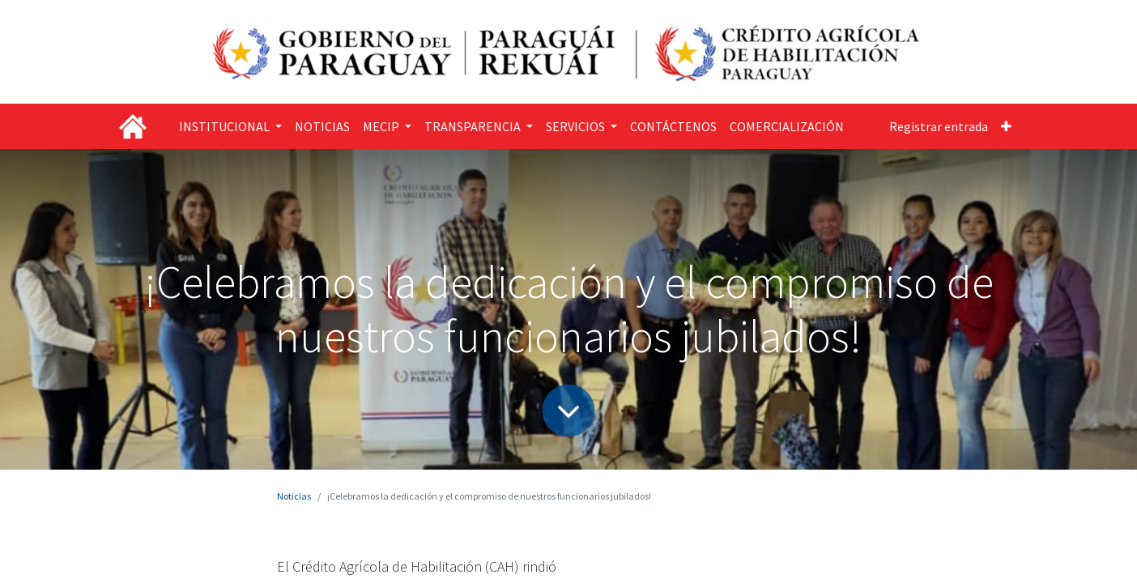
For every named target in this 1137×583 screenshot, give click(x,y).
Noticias (294, 496)
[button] (1006, 126)
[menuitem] (322, 126)
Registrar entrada (938, 126)
